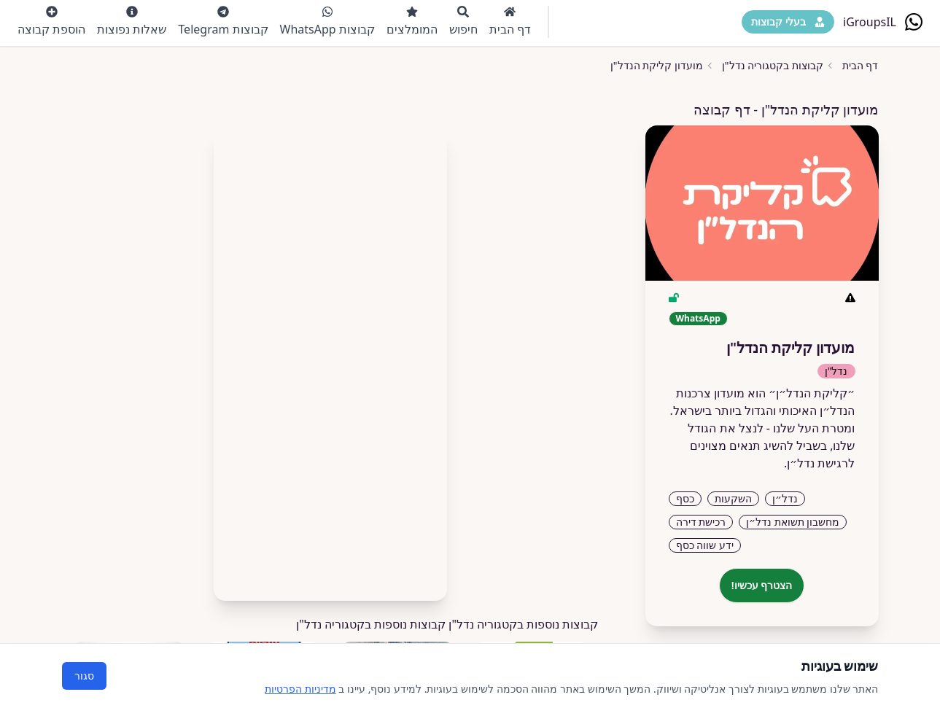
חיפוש (463, 21)
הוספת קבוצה (51, 21)
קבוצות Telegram (223, 21)
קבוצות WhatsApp (327, 21)
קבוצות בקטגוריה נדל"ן (772, 65)
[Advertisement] (330, 358)
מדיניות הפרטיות (300, 689)
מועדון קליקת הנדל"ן (656, 65)
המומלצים (412, 21)
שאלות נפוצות (131, 21)
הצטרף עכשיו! (762, 585)
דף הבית (510, 21)
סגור (84, 675)
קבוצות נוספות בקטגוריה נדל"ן (371, 624)
